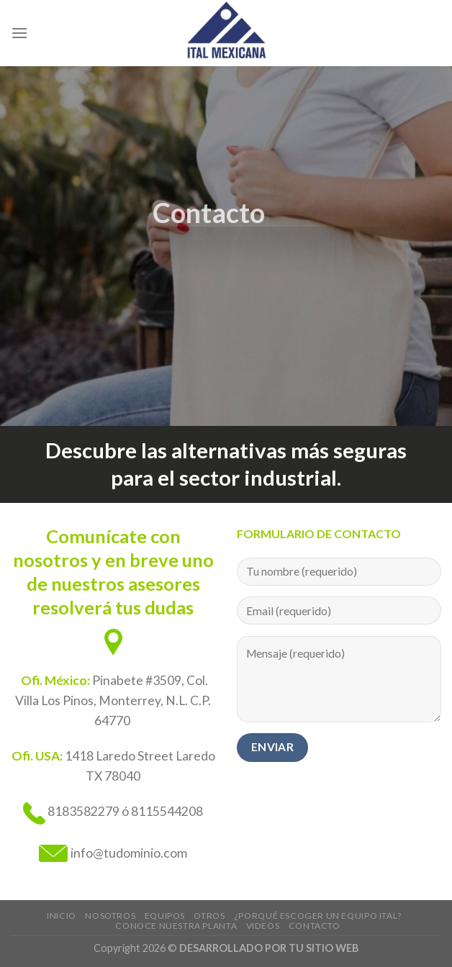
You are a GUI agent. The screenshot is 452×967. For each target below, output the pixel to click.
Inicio (61, 915)
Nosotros (110, 915)
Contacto (314, 925)
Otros (209, 915)
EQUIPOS (165, 915)
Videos (263, 925)
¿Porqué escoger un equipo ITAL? (318, 915)
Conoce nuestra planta (176, 925)
